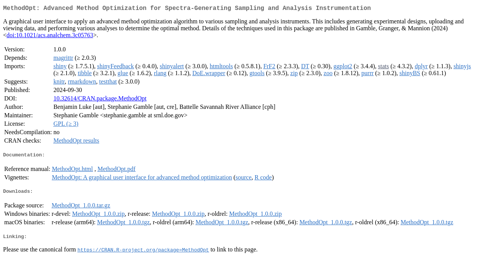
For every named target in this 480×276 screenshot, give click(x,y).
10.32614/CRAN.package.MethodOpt (99, 100)
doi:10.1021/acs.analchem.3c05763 (50, 36)
